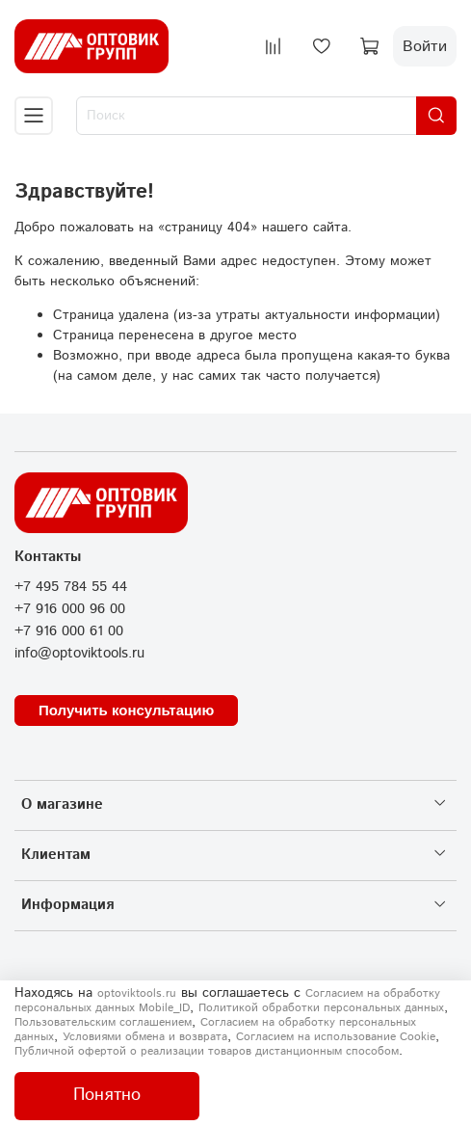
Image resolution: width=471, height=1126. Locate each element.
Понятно (107, 1095)
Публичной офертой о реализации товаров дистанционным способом (206, 1051)
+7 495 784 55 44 (70, 587)
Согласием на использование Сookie (335, 1037)
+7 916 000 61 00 (68, 631)
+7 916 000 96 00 (69, 609)
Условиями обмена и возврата (145, 1037)
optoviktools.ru (136, 993)
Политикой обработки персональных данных (321, 1008)
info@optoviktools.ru (79, 653)
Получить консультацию (126, 710)
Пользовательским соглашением (103, 1022)
